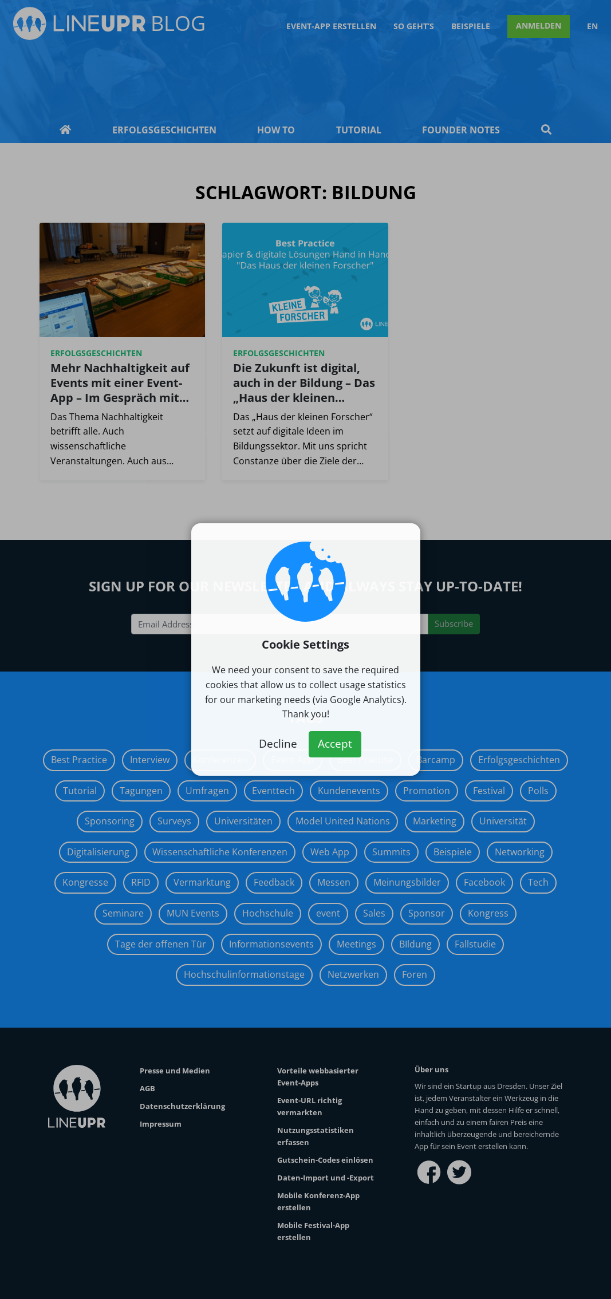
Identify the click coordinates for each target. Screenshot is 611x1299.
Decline (278, 743)
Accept (335, 743)
